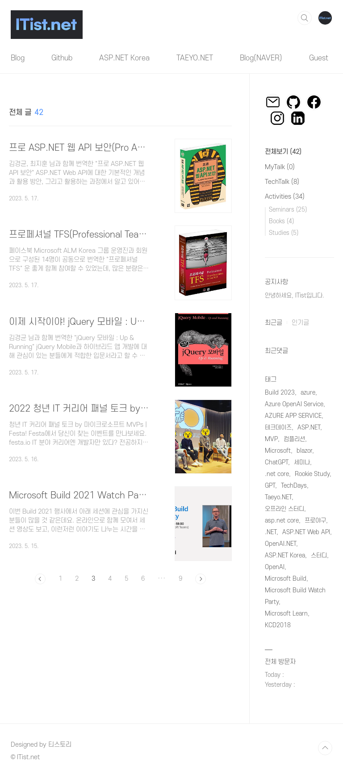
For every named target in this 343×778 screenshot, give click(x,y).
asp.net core (282, 520)
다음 (200, 579)
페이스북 (314, 102)
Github (61, 58)
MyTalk (280, 167)
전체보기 (283, 152)
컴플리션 (294, 439)
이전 (40, 579)
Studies (283, 233)
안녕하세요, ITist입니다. (294, 295)
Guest (318, 58)
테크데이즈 (278, 427)
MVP (271, 439)
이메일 (273, 102)
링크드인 (298, 118)
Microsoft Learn (286, 613)
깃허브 (293, 102)
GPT (270, 485)
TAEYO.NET (194, 58)
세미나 (302, 462)
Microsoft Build (285, 578)
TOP (325, 748)
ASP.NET (308, 427)
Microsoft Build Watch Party (295, 596)
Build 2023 (280, 392)
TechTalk (282, 182)
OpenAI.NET (280, 543)
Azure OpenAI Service (294, 404)
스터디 (319, 555)
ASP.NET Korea (124, 58)
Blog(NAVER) (261, 58)
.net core (277, 474)
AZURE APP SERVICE (293, 415)
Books (281, 221)
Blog (18, 58)
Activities (285, 196)
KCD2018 (278, 625)
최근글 (273, 323)
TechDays (294, 485)
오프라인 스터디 (284, 509)
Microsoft (278, 450)
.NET (270, 532)
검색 (304, 18)
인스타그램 (277, 118)
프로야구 (315, 520)
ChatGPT (276, 462)
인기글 (300, 323)
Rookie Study (312, 474)
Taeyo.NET (278, 497)
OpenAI (274, 567)
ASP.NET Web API (306, 532)
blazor (304, 450)
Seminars (288, 209)
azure (308, 392)
